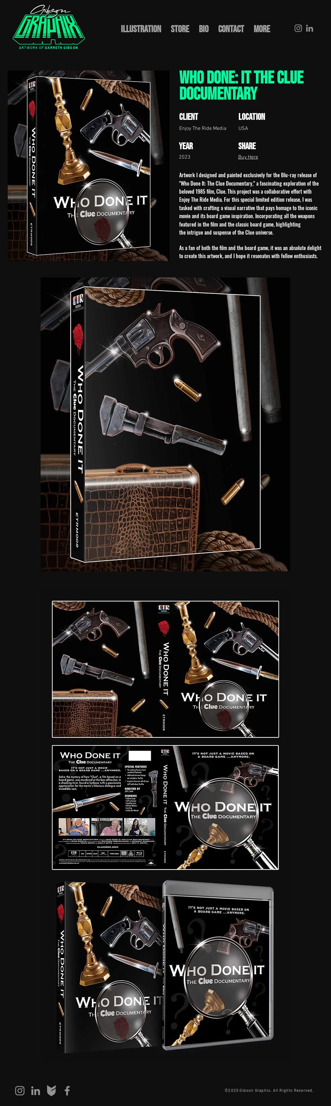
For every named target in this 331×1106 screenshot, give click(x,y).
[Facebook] (67, 1090)
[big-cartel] (51, 1090)
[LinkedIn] (310, 28)
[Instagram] (298, 28)
